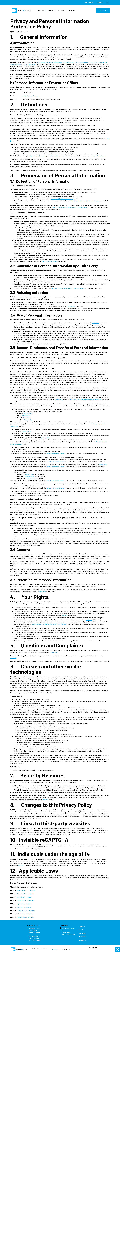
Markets (50, 10)
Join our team (88, 3)
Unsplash (32, 890)
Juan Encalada (21, 894)
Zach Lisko (20, 907)
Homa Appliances (22, 890)
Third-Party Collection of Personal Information (85, 201)
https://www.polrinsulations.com (64, 62)
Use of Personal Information (50, 261)
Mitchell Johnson (22, 910)
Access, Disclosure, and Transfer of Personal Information (68, 288)
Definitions (95, 323)
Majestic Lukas (21, 917)
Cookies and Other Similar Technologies (62, 199)
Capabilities (60, 10)
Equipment (71, 10)
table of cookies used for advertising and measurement (85, 399)
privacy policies (27, 431)
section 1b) (71, 306)
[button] (107, 2)
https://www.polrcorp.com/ (45, 62)
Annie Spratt (20, 897)
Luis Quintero (21, 914)
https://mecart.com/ (30, 64)
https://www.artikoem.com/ (84, 62)
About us (41, 10)
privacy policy (59, 399)
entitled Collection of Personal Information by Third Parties (49, 624)
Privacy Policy (28, 413)
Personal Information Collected (55, 453)
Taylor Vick (20, 904)
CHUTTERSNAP (21, 900)
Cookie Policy (66, 949)
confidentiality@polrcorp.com (31, 96)
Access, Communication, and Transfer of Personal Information (71, 207)
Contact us (102, 10)
